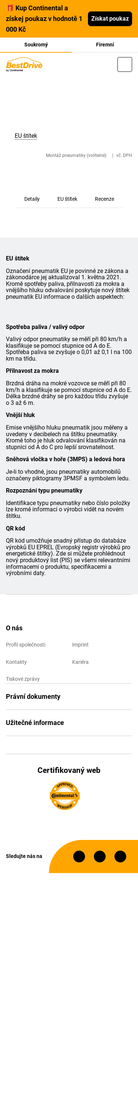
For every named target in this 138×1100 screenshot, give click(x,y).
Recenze (104, 199)
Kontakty (16, 662)
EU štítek (67, 199)
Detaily (32, 199)
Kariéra (80, 662)
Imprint (80, 645)
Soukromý (36, 45)
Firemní (105, 45)
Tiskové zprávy (23, 679)
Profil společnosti (25, 645)
